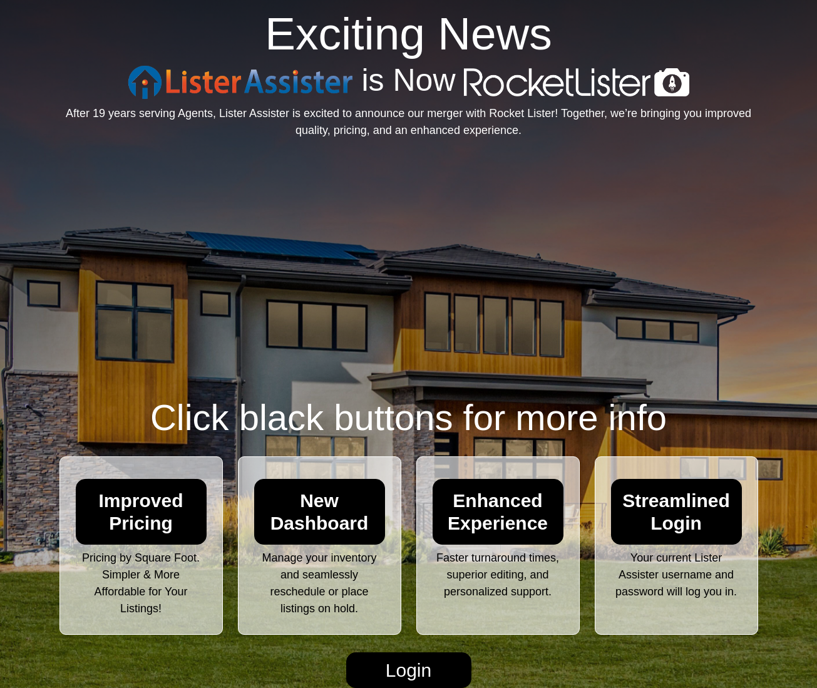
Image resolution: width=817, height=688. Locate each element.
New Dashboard (319, 511)
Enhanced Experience (498, 511)
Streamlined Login (676, 511)
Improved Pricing (140, 511)
